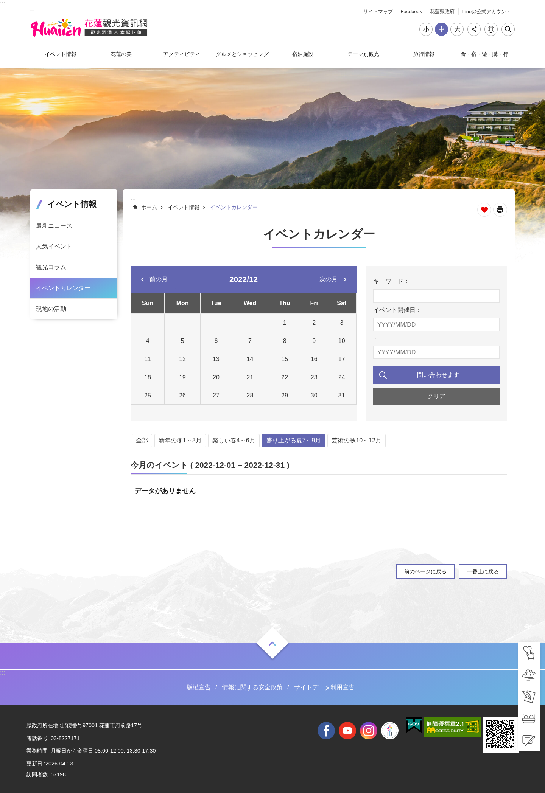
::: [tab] (2, 3)
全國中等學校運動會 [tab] (390, 730)
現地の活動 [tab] (51, 309)
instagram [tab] (368, 730)
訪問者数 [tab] (37, 774)
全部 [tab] (142, 440)
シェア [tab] (474, 29)
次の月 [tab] (328, 279)
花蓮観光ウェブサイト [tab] (89, 27)
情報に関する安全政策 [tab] (252, 687)
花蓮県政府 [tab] (442, 11)
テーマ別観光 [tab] (363, 54)
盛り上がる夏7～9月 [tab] (293, 440)
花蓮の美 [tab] (121, 54)
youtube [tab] (347, 730)
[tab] (529, 653)
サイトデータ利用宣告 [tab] (324, 687)
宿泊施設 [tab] (302, 54)
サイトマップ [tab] (378, 11)
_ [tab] (32, 7)
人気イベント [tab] (54, 246)
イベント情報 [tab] (60, 54)
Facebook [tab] (411, 11)
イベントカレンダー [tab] (63, 288)
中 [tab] (442, 29)
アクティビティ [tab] (181, 54)
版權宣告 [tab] (199, 687)
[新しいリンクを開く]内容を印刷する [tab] (500, 210)
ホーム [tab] (149, 207)
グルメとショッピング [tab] (242, 54)
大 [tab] (457, 29)
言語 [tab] (491, 29)
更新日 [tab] (34, 763)
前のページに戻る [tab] (425, 571)
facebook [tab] (326, 730)
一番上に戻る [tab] (483, 571)
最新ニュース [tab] (54, 225)
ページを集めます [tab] (484, 210)
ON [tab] (272, 644)
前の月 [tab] (158, 279)
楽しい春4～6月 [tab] (233, 440)
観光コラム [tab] (51, 267)
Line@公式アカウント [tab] (486, 11)
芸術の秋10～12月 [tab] (357, 440)
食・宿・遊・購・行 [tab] (484, 54)
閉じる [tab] (508, 29)
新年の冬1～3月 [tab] (180, 440)
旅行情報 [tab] (423, 54)
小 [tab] (426, 29)
